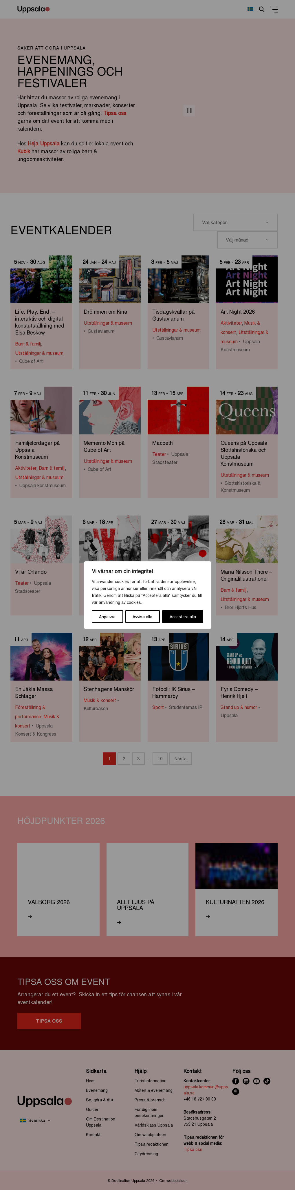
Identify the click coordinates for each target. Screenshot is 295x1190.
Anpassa (107, 616)
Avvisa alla (142, 616)
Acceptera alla (183, 616)
